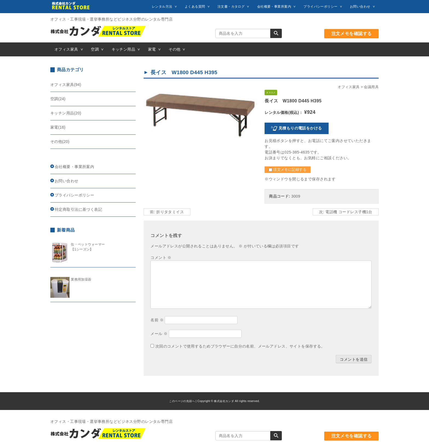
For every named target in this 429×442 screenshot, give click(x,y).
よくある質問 (195, 6)
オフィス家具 (66, 49)
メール (158, 333)
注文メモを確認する (351, 33)
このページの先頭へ (182, 401)
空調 (95, 49)
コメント (160, 257)
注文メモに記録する (287, 170)
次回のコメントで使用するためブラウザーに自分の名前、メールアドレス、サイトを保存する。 (240, 346)
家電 (152, 49)
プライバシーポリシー (320, 6)
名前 (157, 320)
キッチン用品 (123, 49)
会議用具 (371, 87)
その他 (174, 49)
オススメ (271, 92)
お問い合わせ (360, 6)
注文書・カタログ (231, 6)
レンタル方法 (162, 6)
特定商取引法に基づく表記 (78, 209)
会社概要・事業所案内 (274, 6)
